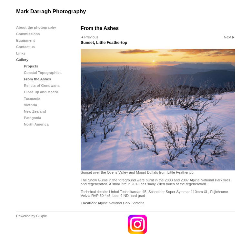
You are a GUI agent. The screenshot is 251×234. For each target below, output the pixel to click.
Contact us (25, 47)
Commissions (28, 34)
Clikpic (41, 216)
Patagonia (32, 118)
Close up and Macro (41, 92)
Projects (31, 66)
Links (20, 53)
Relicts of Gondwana (42, 85)
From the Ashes (37, 79)
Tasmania (32, 98)
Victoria (30, 105)
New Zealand (35, 111)
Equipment (25, 40)
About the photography (36, 27)
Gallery (22, 60)
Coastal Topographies (43, 73)
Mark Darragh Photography (51, 11)
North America (36, 124)
